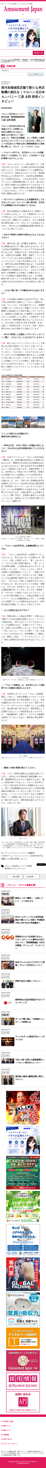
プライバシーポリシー (9, 1444)
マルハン (8, 866)
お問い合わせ (6, 1439)
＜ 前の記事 (14, 876)
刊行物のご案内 (7, 1421)
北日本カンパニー (19, 866)
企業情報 (5, 1435)
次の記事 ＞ (31, 876)
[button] (38, 53)
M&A (9, 868)
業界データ (5, 1426)
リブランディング (18, 868)
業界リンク (5, 1430)
